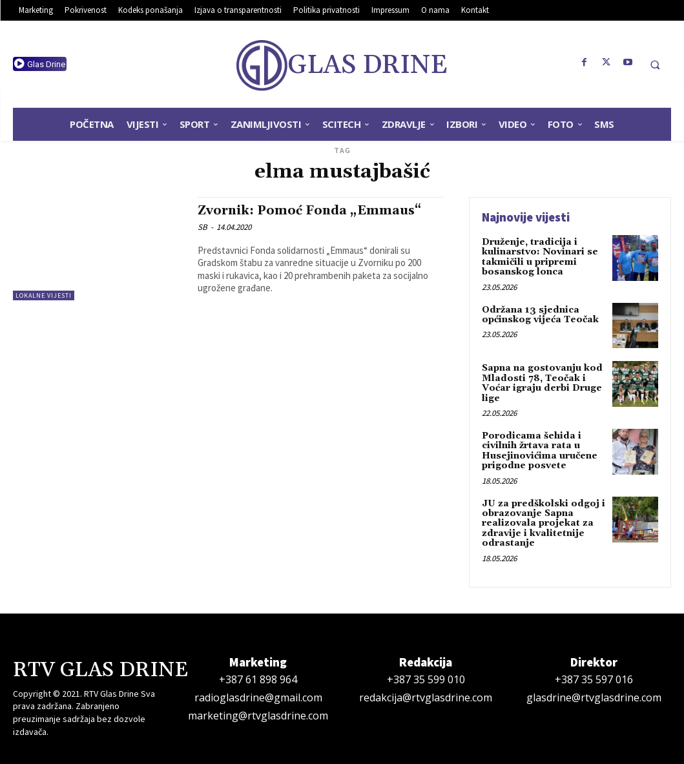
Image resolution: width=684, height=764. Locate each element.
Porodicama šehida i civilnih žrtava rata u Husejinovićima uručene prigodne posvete (539, 450)
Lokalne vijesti (44, 295)
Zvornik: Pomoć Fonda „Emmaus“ (309, 210)
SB (202, 227)
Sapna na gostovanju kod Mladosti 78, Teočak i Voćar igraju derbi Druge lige (542, 383)
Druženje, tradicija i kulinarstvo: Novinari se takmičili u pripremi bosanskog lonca (540, 257)
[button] (655, 64)
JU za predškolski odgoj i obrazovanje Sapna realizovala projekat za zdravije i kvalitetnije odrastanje (543, 524)
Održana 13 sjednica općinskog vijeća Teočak (540, 314)
